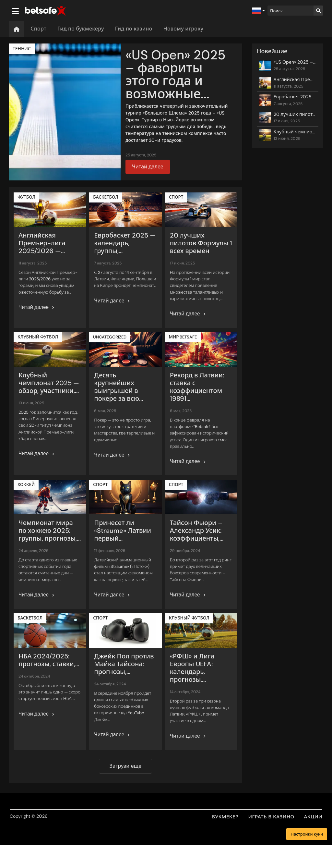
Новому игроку (183, 28)
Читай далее (147, 166)
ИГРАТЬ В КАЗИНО (271, 817)
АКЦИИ (313, 817)
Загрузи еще (125, 766)
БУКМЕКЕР (225, 817)
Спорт (38, 28)
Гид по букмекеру (80, 28)
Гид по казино (133, 28)
